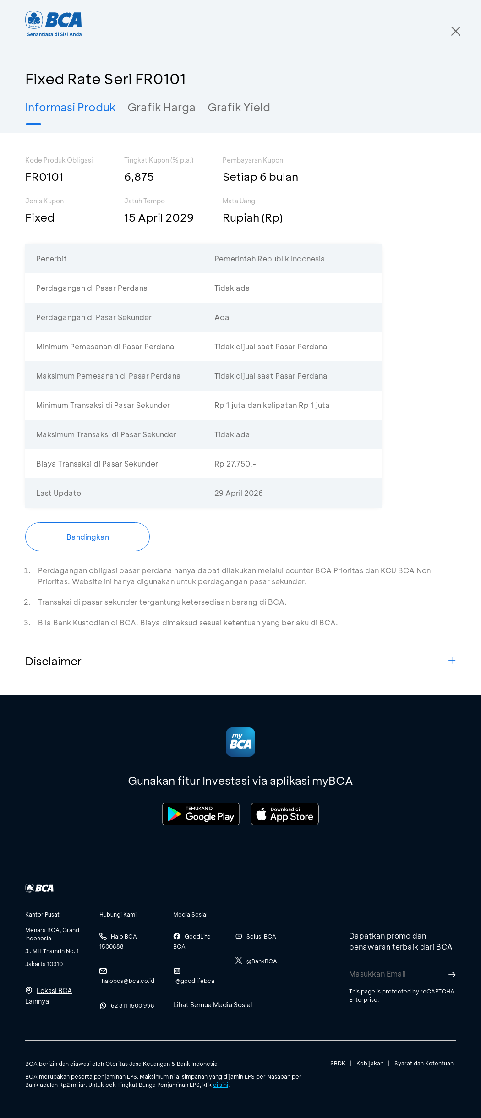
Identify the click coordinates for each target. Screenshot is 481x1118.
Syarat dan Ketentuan (424, 1063)
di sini (220, 1084)
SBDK (337, 1063)
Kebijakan (369, 1063)
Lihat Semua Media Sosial (212, 1004)
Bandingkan (87, 537)
